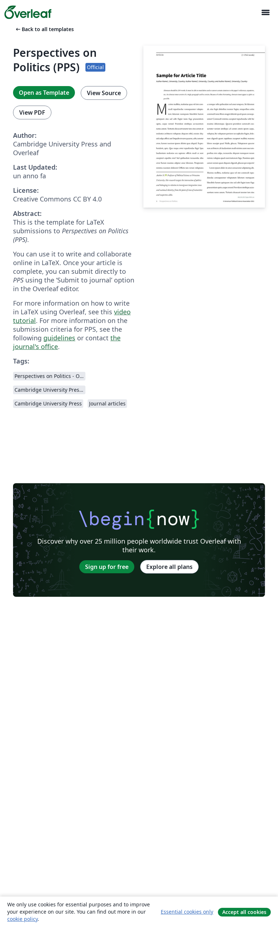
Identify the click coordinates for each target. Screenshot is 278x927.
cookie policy (22, 918)
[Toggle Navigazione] (265, 12)
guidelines (59, 337)
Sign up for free (107, 567)
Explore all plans (169, 567)
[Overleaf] (27, 12)
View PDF (32, 112)
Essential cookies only (187, 911)
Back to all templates (44, 29)
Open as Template (44, 93)
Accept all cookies (244, 912)
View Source (104, 93)
